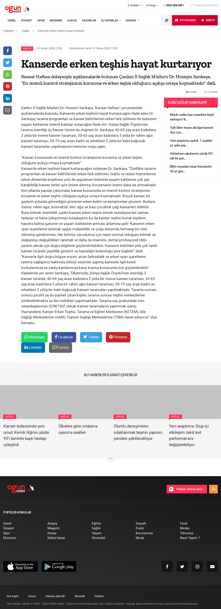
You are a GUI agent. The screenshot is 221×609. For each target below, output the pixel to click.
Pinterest (118, 337)
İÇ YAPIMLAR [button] (110, 20)
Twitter (91, 337)
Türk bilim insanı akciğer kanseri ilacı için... (191, 130)
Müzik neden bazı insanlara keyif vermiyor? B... (191, 117)
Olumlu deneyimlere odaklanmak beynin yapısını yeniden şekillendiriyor (138, 432)
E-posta (60, 347)
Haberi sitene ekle (185, 489)
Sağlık (27, 48)
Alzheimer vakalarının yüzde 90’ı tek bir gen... (191, 156)
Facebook (64, 337)
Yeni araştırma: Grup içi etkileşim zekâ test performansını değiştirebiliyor (189, 435)
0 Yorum (211, 92)
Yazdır (191, 92)
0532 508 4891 (173, 5)
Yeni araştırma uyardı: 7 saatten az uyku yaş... (191, 143)
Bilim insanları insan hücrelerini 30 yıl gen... (191, 169)
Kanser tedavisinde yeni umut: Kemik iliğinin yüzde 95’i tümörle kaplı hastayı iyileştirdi (26, 435)
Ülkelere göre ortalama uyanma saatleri (77, 429)
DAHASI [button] (131, 20)
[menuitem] (14, 20)
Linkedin (33, 347)
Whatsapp (34, 337)
